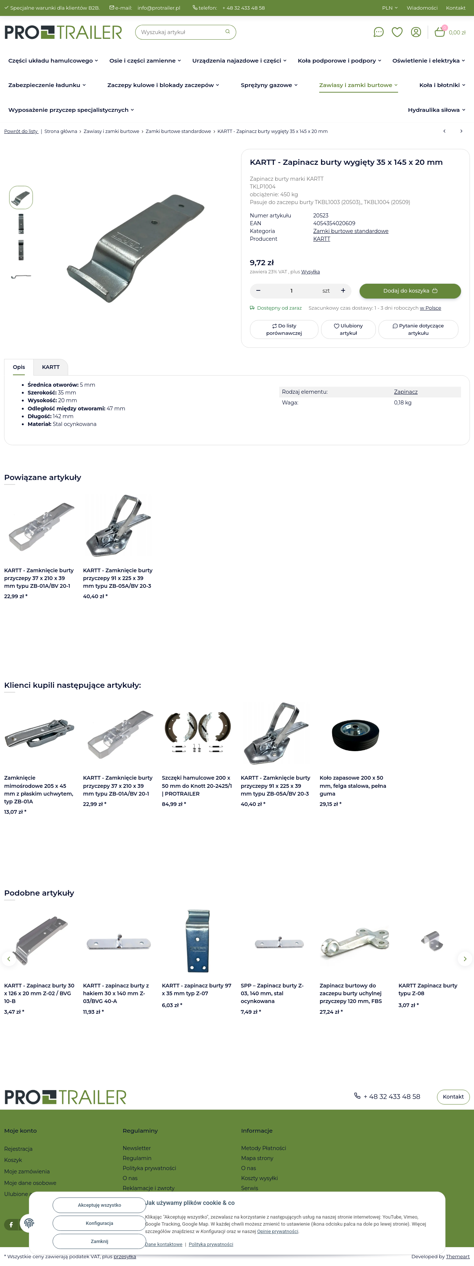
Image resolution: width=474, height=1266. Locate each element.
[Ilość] (291, 291)
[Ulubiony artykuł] (348, 329)
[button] (397, 32)
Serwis (249, 1188)
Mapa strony (257, 1158)
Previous (9, 959)
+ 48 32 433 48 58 (244, 8)
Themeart (458, 1257)
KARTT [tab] (51, 367)
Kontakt (456, 8)
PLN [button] (387, 8)
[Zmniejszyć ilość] (258, 291)
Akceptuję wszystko (99, 1205)
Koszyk (13, 1160)
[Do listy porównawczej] (284, 329)
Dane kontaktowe (164, 1244)
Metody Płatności (263, 1148)
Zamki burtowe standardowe (350, 231)
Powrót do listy (21, 131)
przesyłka (125, 1257)
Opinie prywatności (277, 1231)
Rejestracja (18, 1149)
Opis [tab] (19, 367)
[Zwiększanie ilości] (343, 291)
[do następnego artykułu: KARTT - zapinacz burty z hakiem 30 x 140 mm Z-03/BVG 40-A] (461, 131)
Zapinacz (406, 392)
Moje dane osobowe (30, 1183)
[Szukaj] (177, 32)
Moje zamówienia (27, 1171)
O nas (130, 1178)
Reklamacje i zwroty (148, 1188)
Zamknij (99, 1241)
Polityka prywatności (211, 1244)
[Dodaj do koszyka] (410, 291)
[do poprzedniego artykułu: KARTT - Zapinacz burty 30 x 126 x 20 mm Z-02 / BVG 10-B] (444, 131)
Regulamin (137, 1158)
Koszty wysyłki (259, 1178)
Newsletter (137, 1148)
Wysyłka (310, 271)
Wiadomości (422, 8)
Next (465, 959)
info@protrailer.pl (158, 8)
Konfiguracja (99, 1223)
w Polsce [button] (430, 308)
